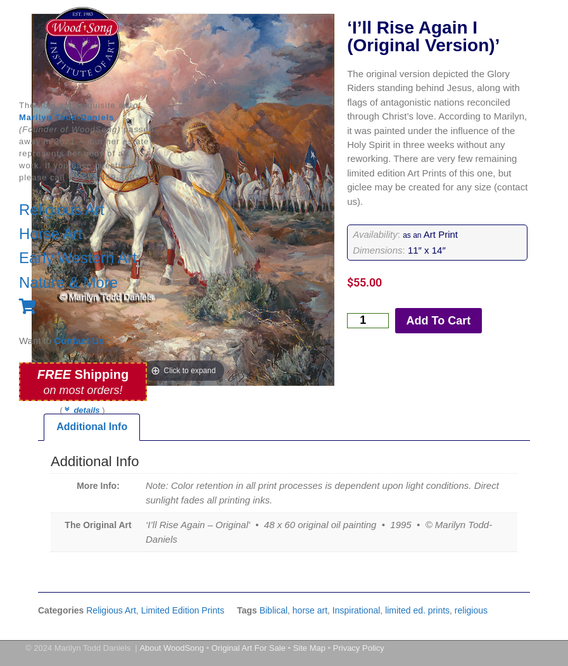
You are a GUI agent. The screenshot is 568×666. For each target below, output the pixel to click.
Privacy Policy (358, 648)
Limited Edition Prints (183, 610)
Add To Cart (439, 320)
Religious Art (61, 209)
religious (471, 610)
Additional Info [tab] (91, 426)
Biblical (273, 610)
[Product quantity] (367, 320)
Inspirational (356, 610)
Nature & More (68, 282)
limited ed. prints (417, 610)
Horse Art (50, 233)
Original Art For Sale (248, 648)
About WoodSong (171, 648)
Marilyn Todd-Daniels (67, 117)
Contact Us (79, 340)
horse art (310, 610)
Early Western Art (78, 257)
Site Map (309, 648)
